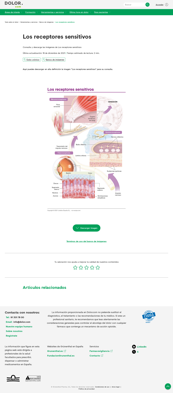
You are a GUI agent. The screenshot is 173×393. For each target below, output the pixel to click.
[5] (98, 267)
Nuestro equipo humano (19, 326)
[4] (92, 267)
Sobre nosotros (14, 331)
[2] (81, 267)
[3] (86, 267)
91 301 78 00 (17, 317)
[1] (75, 267)
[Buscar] (147, 5)
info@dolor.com (21, 321)
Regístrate (11, 335)
